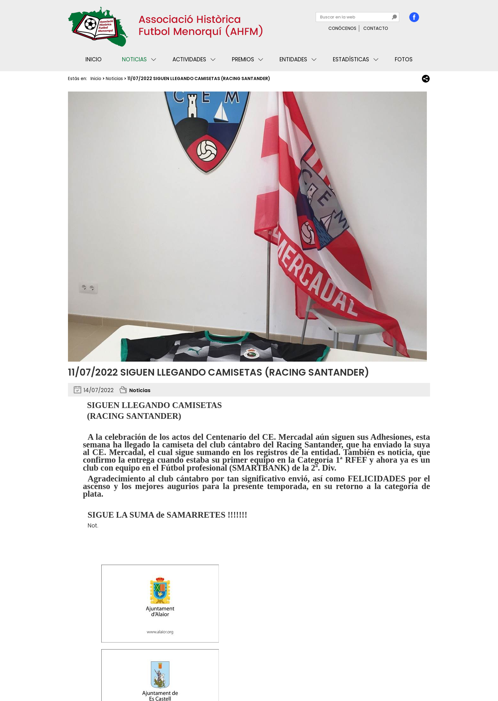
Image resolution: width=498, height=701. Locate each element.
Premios (243, 59)
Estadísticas (351, 59)
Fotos (404, 59)
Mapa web (172, 677)
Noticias (134, 59)
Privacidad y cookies (93, 677)
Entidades (293, 59)
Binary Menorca (412, 677)
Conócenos (342, 28)
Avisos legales (139, 677)
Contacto (375, 28)
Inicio (93, 59)
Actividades (189, 59)
